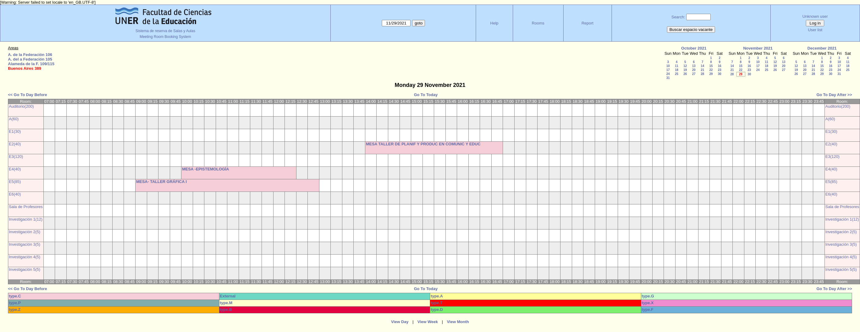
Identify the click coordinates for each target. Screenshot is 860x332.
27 (693, 74)
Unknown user (815, 16)
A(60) (14, 119)
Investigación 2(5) (24, 231)
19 (685, 70)
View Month (458, 321)
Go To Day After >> (834, 94)
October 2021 (693, 48)
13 (693, 66)
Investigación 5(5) (24, 269)
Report (588, 23)
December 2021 (821, 48)
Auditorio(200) (21, 106)
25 (676, 74)
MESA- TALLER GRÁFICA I (161, 181)
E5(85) (15, 181)
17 (668, 70)
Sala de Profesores (26, 206)
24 (668, 74)
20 (693, 70)
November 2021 (758, 48)
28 (702, 74)
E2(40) (15, 144)
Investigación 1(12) (26, 219)
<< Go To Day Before (27, 94)
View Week (428, 321)
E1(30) (15, 131)
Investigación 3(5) (24, 244)
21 (702, 70)
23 (719, 70)
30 (719, 74)
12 (685, 66)
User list (815, 30)
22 (711, 70)
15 (711, 66)
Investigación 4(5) (24, 257)
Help (494, 23)
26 (685, 74)
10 (668, 66)
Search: (678, 17)
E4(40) (15, 169)
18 (676, 70)
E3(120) (16, 156)
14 (702, 66)
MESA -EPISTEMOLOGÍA (205, 169)
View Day (399, 321)
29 (711, 74)
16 (719, 66)
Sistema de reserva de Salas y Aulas (165, 31)
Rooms (538, 23)
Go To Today (426, 94)
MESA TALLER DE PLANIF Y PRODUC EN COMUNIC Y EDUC (423, 144)
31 (668, 78)
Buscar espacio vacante (691, 29)
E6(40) (15, 194)
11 (676, 66)
